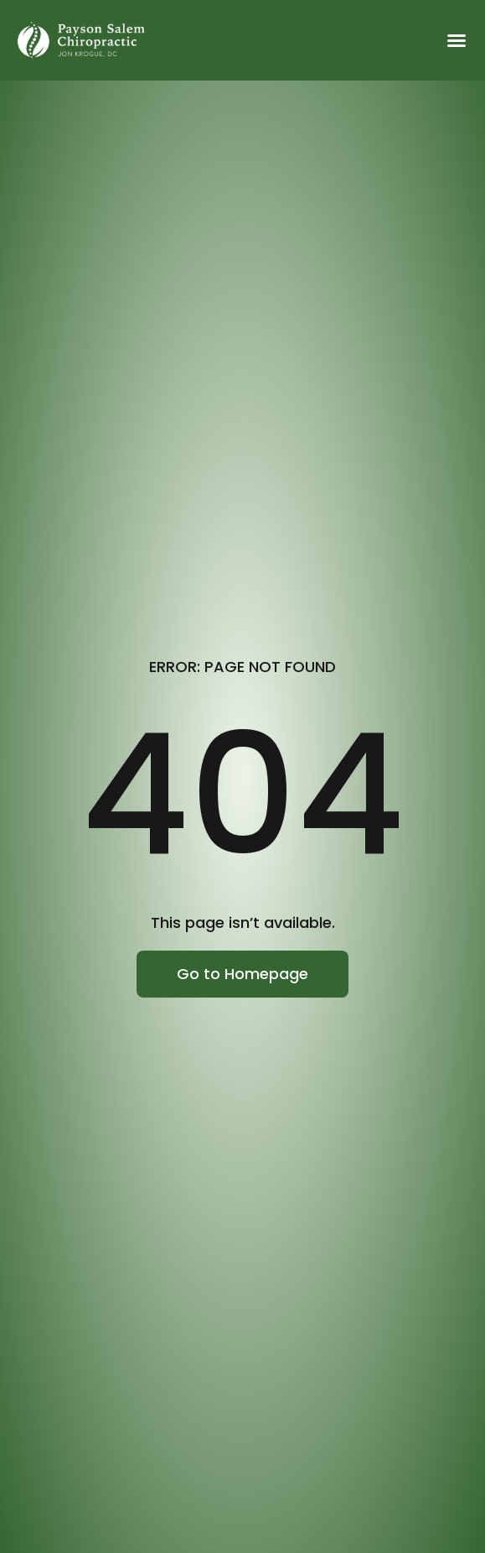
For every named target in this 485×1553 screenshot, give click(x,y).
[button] (456, 40)
